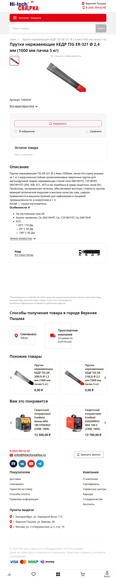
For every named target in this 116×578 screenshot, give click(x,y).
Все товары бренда (24, 254)
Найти (101, 28)
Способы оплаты (20, 494)
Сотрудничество (93, 499)
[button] (11, 377)
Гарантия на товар (21, 489)
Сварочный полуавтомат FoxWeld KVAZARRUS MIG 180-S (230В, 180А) (93, 419)
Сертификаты (91, 484)
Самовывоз (17, 484)
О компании (90, 479)
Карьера (88, 494)
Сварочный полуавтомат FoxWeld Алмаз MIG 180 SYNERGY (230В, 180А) (42, 419)
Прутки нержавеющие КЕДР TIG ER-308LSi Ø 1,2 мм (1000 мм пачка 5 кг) (43, 374)
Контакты (89, 504)
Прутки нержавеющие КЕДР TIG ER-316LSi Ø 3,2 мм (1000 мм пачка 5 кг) (94, 374)
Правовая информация (24, 499)
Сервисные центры (94, 489)
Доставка (15, 479)
